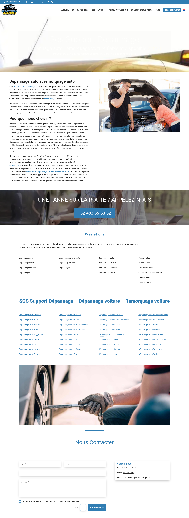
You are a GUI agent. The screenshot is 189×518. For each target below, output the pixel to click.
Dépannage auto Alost (28, 320)
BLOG (157, 10)
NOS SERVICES (97, 10)
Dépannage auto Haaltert (149, 330)
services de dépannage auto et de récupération (47, 171)
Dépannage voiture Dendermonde (153, 315)
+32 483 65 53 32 (94, 213)
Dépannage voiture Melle (70, 315)
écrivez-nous (128, 472)
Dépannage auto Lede (68, 339)
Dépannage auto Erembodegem (152, 339)
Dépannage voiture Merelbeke (72, 330)
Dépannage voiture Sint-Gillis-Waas (114, 320)
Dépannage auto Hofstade (70, 349)
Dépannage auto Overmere (110, 349)
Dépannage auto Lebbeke (30, 315)
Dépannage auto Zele (68, 354)
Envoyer (95, 507)
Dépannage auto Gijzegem (149, 344)
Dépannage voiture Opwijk (110, 325)
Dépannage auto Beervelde (110, 344)
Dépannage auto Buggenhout (31, 334)
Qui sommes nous (80, 10)
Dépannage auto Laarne (29, 339)
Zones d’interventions (141, 10)
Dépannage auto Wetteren (150, 349)
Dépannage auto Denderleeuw (151, 334)
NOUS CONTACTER (172, 10)
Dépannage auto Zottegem (30, 354)
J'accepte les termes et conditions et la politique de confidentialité (49, 501)
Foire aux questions (118, 10)
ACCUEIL (65, 10)
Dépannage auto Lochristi (30, 349)
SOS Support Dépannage (24, 86)
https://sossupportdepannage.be (136, 477)
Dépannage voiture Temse (70, 320)
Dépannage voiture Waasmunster (73, 325)
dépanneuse (14, 165)
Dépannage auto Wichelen (149, 354)
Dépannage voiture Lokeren (111, 315)
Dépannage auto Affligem (110, 339)
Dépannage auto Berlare (29, 325)
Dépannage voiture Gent (149, 325)
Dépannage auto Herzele (69, 344)
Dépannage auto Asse (68, 334)
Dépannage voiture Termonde (151, 320)
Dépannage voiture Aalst (109, 330)
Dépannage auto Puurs (108, 354)
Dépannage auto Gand (28, 330)
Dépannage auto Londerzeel (31, 344)
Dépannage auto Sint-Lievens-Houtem (111, 335)
